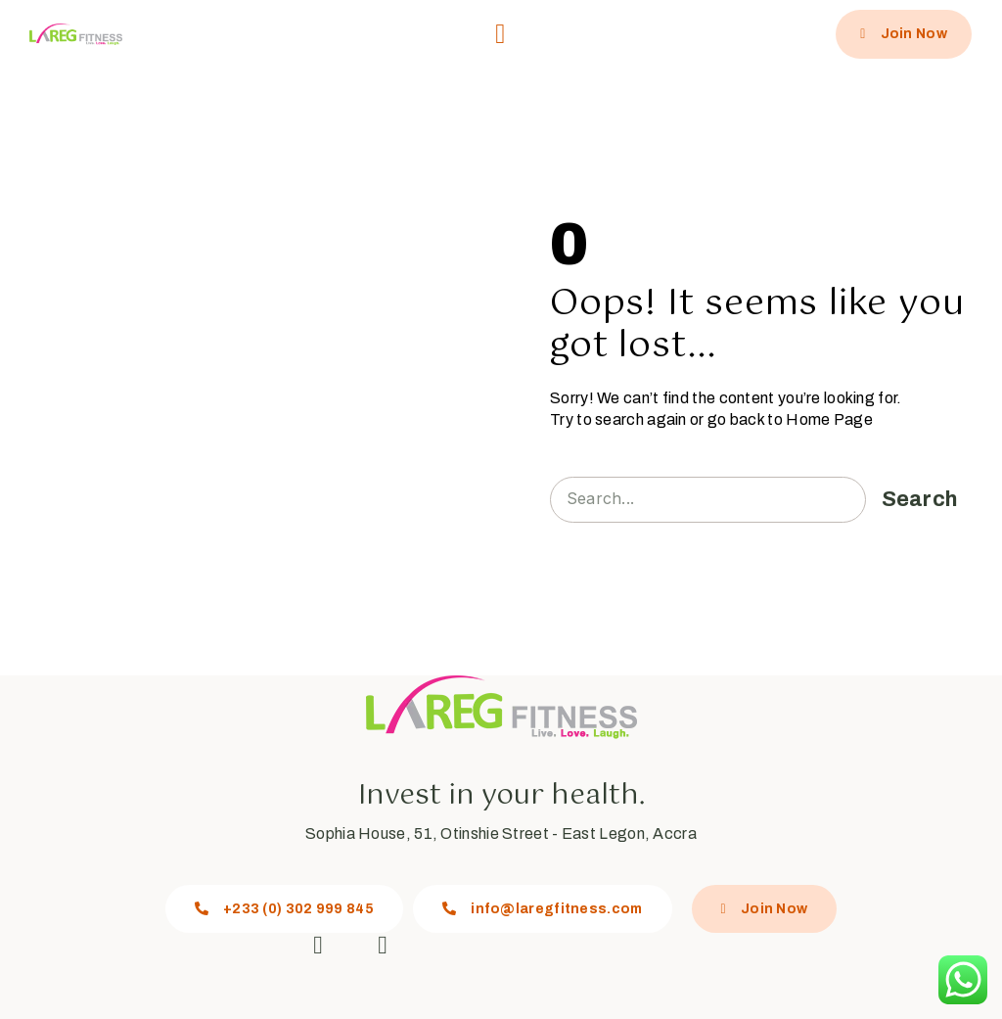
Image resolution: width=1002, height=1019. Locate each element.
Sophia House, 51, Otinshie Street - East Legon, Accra (501, 833)
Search (920, 499)
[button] (500, 34)
